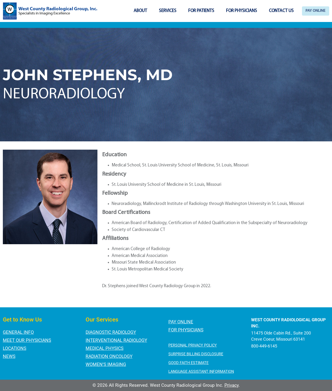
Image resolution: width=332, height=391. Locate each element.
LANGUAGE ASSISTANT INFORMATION (201, 371)
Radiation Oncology (109, 356)
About (129, 11)
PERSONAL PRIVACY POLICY (192, 345)
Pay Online (310, 11)
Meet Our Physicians (27, 340)
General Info (18, 332)
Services (157, 11)
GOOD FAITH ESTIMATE (188, 363)
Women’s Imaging (106, 364)
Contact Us (270, 11)
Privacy (231, 385)
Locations (14, 348)
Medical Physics (104, 348)
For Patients (190, 11)
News (9, 356)
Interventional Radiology (116, 340)
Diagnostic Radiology (111, 332)
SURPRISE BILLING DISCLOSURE (195, 354)
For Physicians (230, 11)
